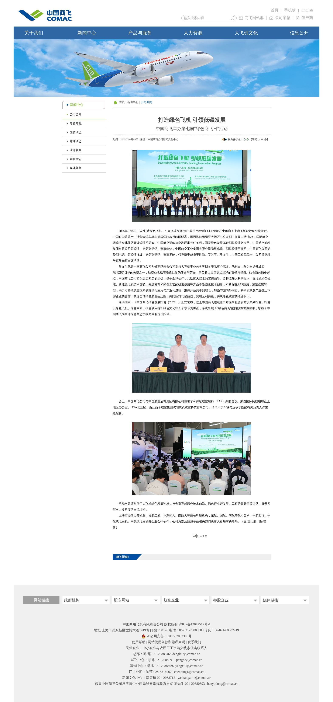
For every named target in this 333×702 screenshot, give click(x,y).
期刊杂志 (76, 159)
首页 (274, 10)
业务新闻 (76, 150)
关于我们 (33, 32)
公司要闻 (76, 114)
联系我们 (194, 642)
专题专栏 (76, 123)
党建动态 (76, 141)
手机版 (290, 10)
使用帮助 (138, 642)
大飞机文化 (246, 32)
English (307, 10)
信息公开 (299, 32)
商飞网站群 (254, 18)
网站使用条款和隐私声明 (166, 642)
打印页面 (202, 536)
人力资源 (193, 32)
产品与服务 (140, 32)
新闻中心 (87, 32)
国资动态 (76, 132)
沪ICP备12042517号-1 (194, 624)
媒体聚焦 (76, 168)
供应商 (307, 18)
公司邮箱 (282, 18)
